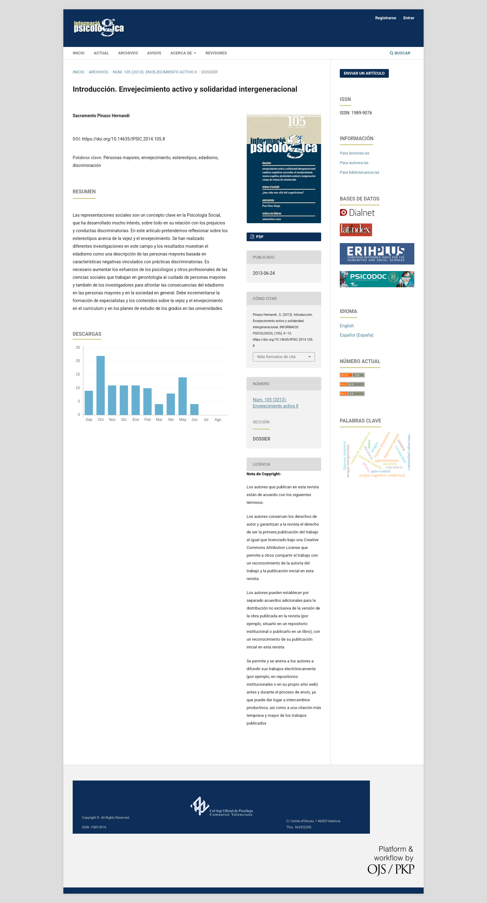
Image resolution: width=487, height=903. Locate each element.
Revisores (216, 53)
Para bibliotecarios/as (359, 172)
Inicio (78, 72)
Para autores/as (354, 162)
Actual (101, 53)
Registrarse (385, 18)
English (347, 325)
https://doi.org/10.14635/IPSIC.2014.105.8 (123, 138)
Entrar (408, 18)
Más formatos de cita (276, 356)
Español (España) (357, 335)
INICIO (78, 53)
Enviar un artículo (364, 73)
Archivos (128, 53)
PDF (259, 236)
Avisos (154, 53)
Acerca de (182, 53)
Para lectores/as (354, 153)
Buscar (400, 53)
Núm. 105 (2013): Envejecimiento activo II (155, 72)
